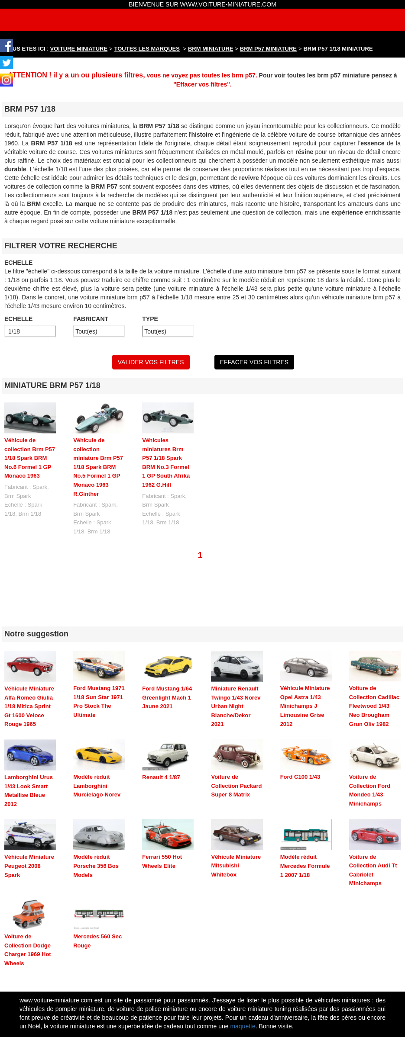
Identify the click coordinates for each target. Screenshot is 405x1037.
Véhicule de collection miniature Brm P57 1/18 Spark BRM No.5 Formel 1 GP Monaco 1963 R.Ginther (98, 467)
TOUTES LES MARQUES (147, 48)
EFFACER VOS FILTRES (254, 362)
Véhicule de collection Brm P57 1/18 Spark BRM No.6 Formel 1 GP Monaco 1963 (29, 458)
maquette (242, 981)
